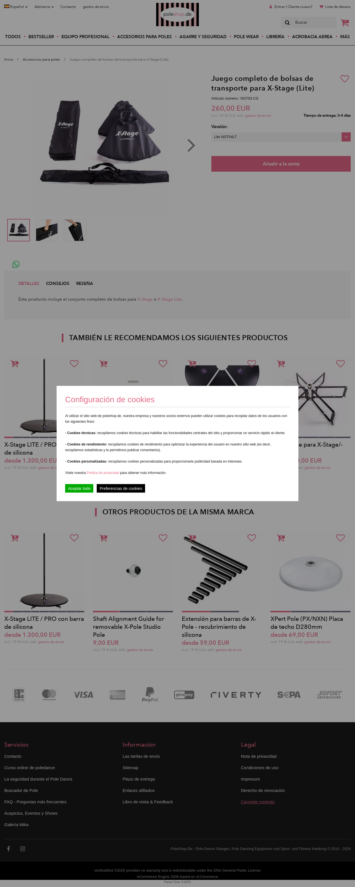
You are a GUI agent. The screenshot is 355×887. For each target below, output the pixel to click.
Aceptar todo (79, 488)
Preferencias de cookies (121, 488)
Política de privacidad (103, 473)
